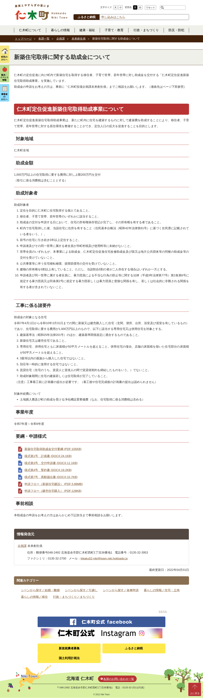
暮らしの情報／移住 (34, 597)
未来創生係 (79, 38)
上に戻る (195, 693)
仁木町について (30, 30)
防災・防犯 (176, 30)
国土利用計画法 (69, 658)
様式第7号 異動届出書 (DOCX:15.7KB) (51, 477)
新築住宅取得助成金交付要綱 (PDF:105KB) (52, 449)
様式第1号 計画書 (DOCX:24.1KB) (48, 456)
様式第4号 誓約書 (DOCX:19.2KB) (48, 470)
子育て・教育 (114, 30)
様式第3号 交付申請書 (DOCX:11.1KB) (51, 463)
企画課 (60, 38)
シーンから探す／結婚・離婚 (40, 590)
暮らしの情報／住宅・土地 (162, 590)
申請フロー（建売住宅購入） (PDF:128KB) (52, 491)
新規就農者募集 (69, 648)
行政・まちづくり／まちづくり (74, 597)
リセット (150, 7)
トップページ (23, 38)
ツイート (163, 611)
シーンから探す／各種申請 (121, 590)
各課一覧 (44, 38)
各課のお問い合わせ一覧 (118, 679)
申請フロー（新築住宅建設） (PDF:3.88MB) (53, 484)
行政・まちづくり (146, 30)
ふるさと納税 (134, 648)
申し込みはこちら (113, 17)
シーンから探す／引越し (81, 590)
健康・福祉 (87, 30)
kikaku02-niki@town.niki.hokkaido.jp (104, 558)
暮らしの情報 (60, 30)
